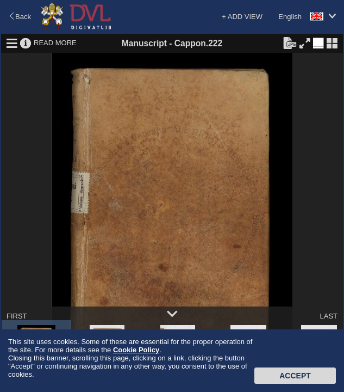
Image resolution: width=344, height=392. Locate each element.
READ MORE (55, 43)
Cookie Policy (136, 350)
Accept (295, 375)
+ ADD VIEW (242, 17)
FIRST (17, 316)
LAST (328, 316)
